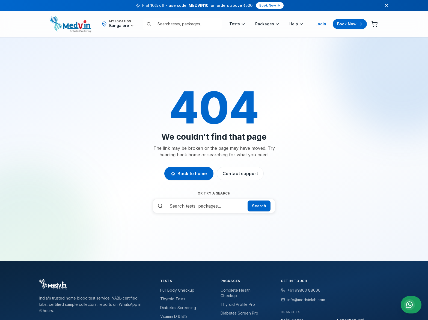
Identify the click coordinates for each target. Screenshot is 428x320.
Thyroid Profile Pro (238, 304)
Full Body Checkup (177, 290)
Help (296, 24)
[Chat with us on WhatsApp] (411, 304)
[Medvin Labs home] (70, 24)
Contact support (240, 173)
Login (321, 24)
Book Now (269, 5)
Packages (267, 24)
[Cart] (374, 24)
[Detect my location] (121, 25)
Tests (237, 24)
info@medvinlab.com (303, 299)
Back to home (189, 173)
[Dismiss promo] (386, 5)
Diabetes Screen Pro (239, 313)
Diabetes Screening (178, 307)
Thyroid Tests (172, 299)
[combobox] (186, 24)
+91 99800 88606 (300, 290)
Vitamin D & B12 (174, 316)
